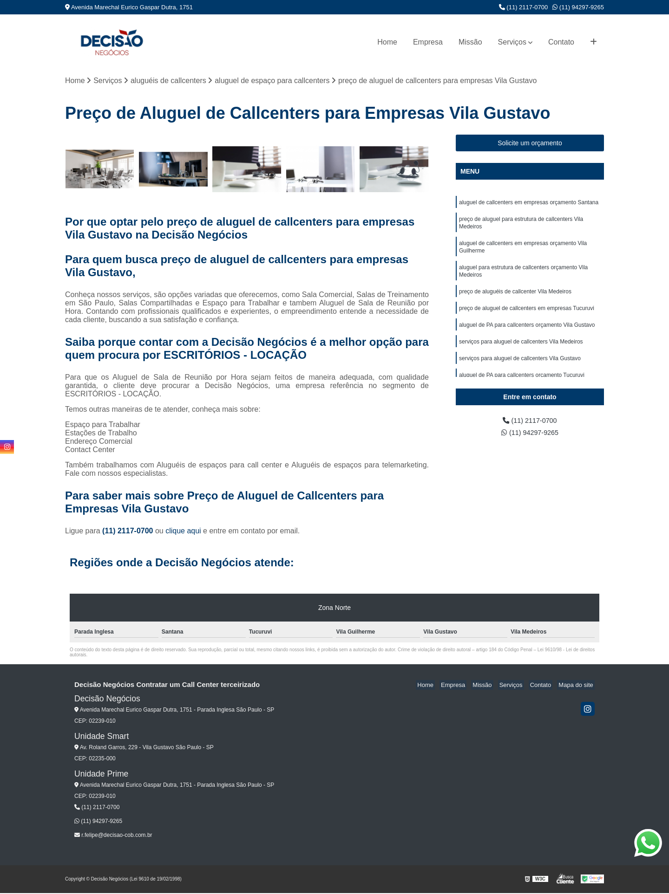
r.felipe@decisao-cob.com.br (113, 836)
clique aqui (183, 532)
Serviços (512, 42)
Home (387, 42)
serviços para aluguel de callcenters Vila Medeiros (521, 352)
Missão (470, 42)
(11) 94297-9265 (578, 7)
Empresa (428, 42)
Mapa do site (577, 685)
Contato (561, 42)
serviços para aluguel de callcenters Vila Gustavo (520, 370)
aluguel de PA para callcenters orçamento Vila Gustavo (527, 334)
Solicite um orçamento (530, 144)
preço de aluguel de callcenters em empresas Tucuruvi (526, 317)
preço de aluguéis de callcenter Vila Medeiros (515, 299)
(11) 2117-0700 (523, 7)
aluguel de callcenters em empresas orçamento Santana (528, 204)
